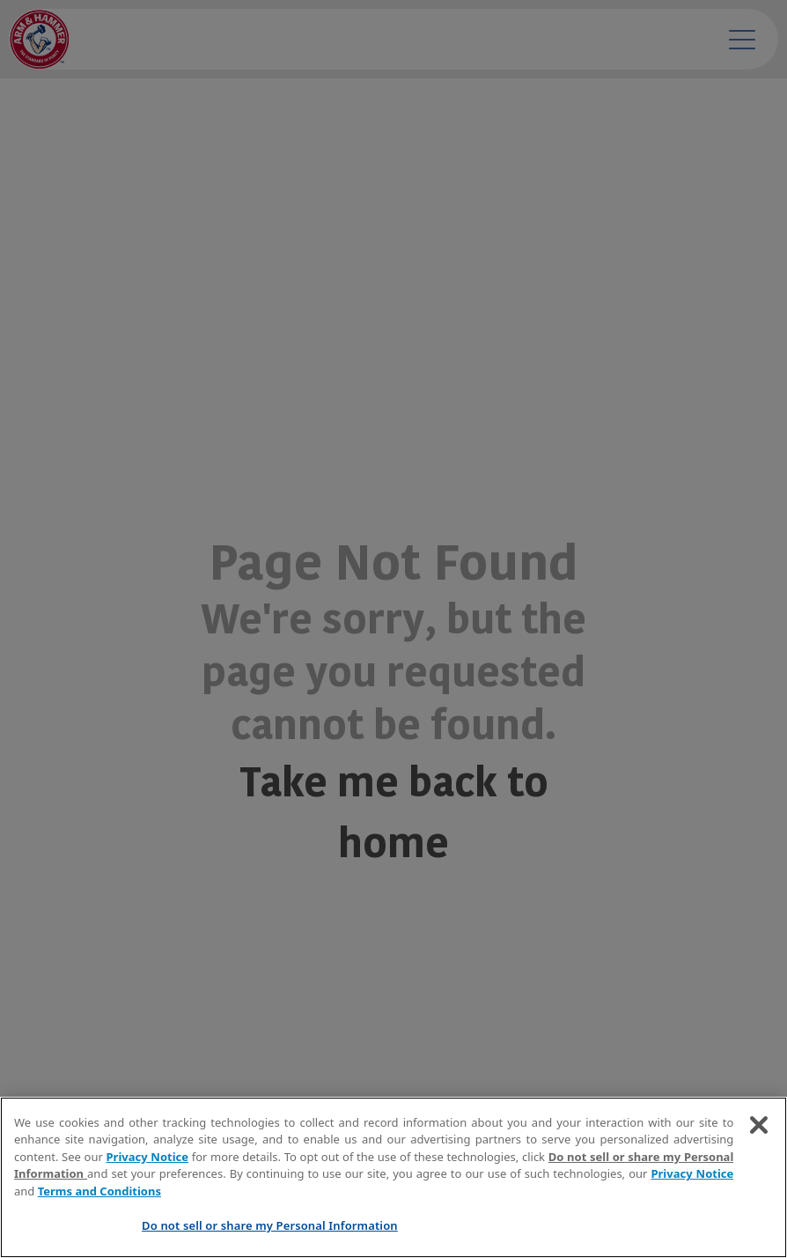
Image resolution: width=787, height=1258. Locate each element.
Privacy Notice (148, 1157)
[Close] (758, 1125)
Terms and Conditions (99, 1191)
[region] (393, 1177)
